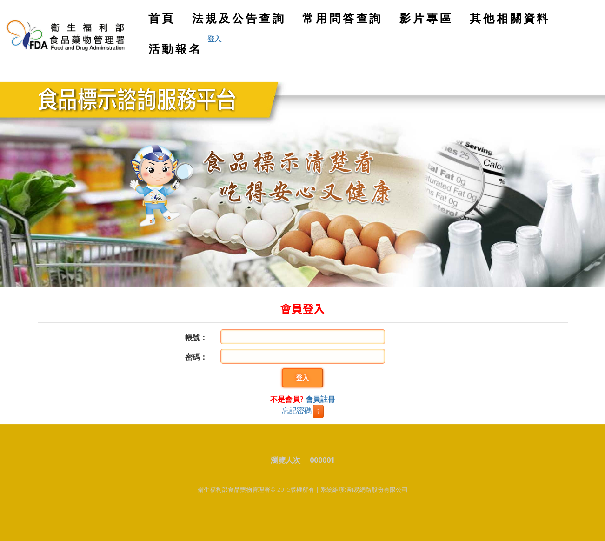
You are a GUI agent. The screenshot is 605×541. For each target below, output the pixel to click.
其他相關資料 (510, 18)
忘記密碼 (297, 410)
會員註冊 (320, 399)
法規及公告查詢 (239, 18)
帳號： (196, 337)
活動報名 (175, 48)
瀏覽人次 (289, 460)
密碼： (196, 357)
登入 (302, 377)
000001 (322, 460)
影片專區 (426, 18)
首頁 (164, 21)
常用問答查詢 (342, 18)
